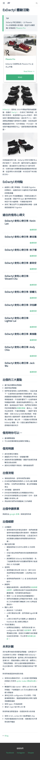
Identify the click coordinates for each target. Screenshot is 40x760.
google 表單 (15, 514)
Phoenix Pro (21, 28)
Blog (6, 735)
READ (20, 77)
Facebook (10, 752)
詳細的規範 (21, 408)
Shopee (31, 752)
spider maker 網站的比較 (26, 681)
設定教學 (27, 630)
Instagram (21, 752)
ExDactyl (7, 109)
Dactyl (15, 112)
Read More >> (29, 71)
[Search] (37, 3)
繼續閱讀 (33, 229)
